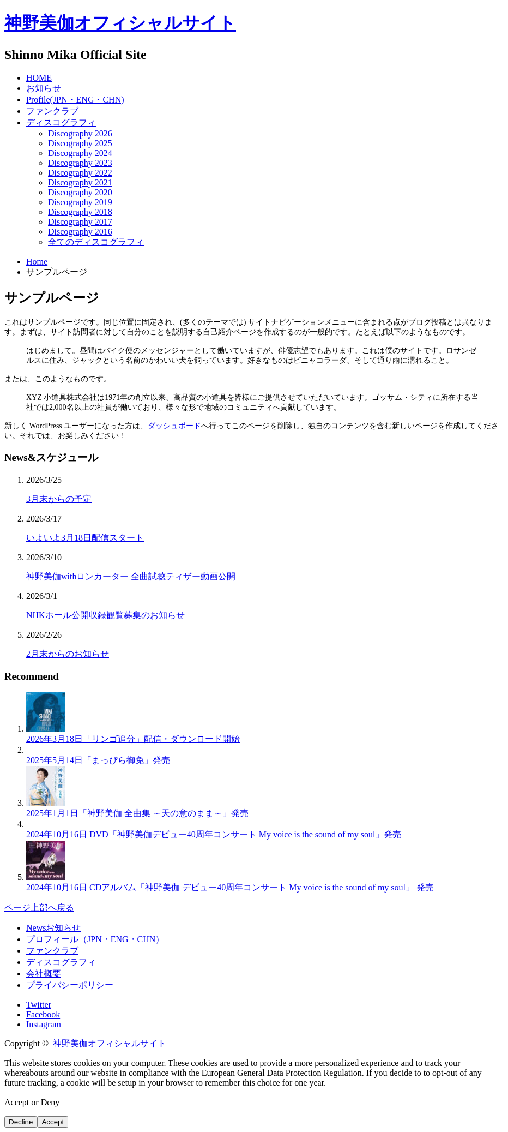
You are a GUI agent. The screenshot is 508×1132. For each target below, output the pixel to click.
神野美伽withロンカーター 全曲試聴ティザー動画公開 (130, 576)
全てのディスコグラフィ (96, 242)
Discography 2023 (80, 162)
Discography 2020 (80, 192)
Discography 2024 (80, 153)
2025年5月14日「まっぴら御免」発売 (98, 760)
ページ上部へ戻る (39, 907)
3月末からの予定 (59, 499)
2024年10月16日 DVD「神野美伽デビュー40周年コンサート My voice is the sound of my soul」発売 (213, 834)
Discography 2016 (80, 231)
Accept (52, 1122)
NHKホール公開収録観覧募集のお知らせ (105, 615)
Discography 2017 (80, 221)
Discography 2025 (80, 143)
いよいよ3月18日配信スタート (85, 537)
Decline (21, 1122)
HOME (39, 77)
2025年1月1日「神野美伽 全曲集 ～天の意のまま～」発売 (137, 813)
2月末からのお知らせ (67, 653)
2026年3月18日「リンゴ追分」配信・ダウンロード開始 (133, 739)
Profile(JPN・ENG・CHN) (75, 99)
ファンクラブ (52, 111)
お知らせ (43, 88)
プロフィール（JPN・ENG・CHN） (95, 939)
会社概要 (43, 973)
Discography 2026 (80, 133)
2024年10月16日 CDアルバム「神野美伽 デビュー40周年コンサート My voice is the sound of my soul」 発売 (230, 887)
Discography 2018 (80, 212)
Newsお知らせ (53, 927)
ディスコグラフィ (61, 122)
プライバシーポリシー (69, 985)
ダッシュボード (174, 426)
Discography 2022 (80, 172)
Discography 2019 (80, 202)
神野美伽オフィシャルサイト (120, 23)
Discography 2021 (80, 182)
